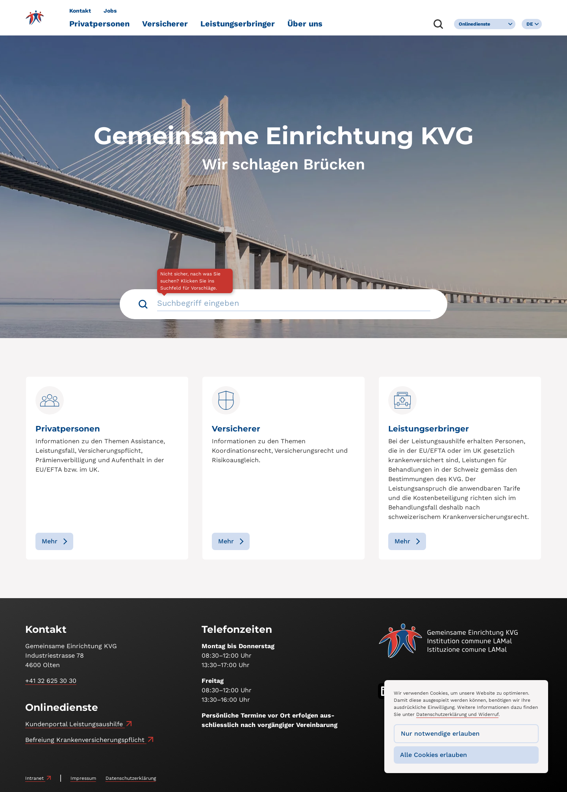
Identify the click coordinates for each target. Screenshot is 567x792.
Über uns (304, 23)
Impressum (83, 778)
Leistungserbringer (237, 23)
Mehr (49, 541)
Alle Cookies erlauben (433, 755)
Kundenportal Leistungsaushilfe (75, 724)
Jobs (110, 10)
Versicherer (165, 23)
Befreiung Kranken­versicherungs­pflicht (85, 740)
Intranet (35, 778)
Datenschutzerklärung (131, 778)
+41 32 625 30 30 (50, 680)
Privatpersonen (99, 23)
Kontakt (80, 10)
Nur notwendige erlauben (440, 733)
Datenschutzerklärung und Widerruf (457, 714)
